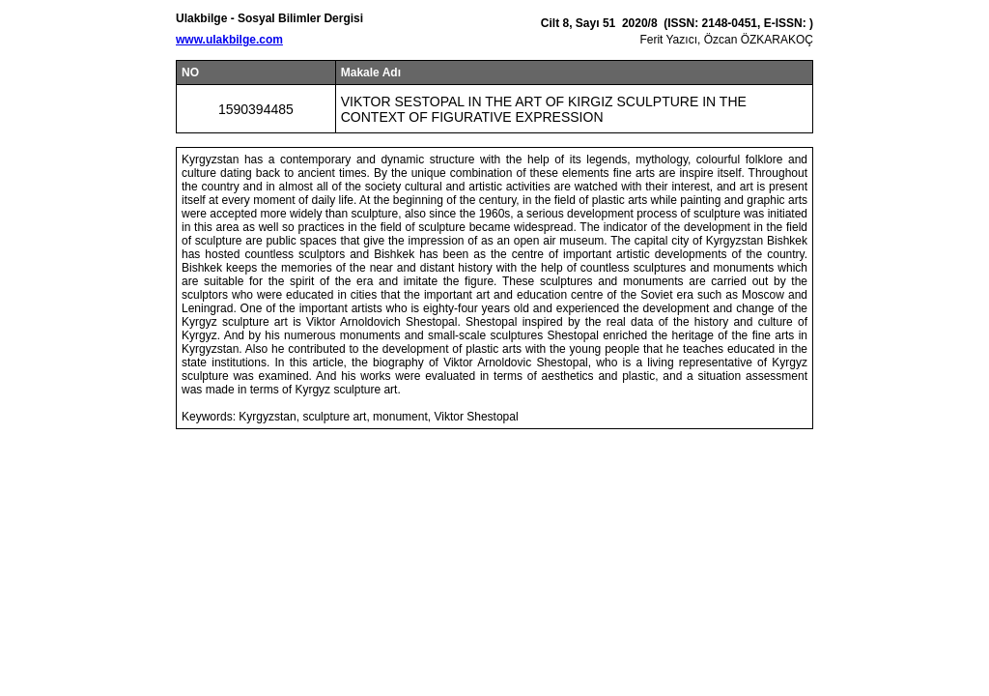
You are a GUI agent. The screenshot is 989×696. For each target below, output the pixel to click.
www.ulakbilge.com (229, 39)
